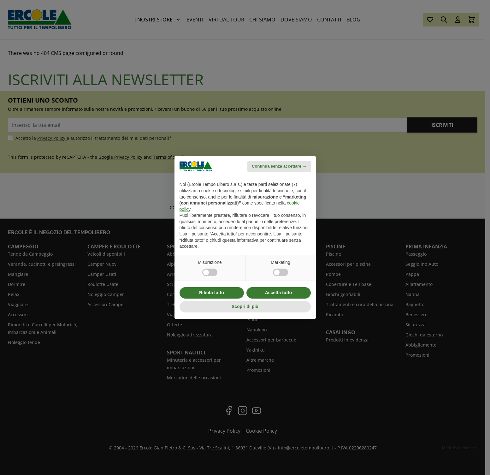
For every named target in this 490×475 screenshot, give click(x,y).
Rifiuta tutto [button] (211, 292)
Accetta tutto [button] (278, 292)
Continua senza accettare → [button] (279, 166)
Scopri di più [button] (245, 306)
